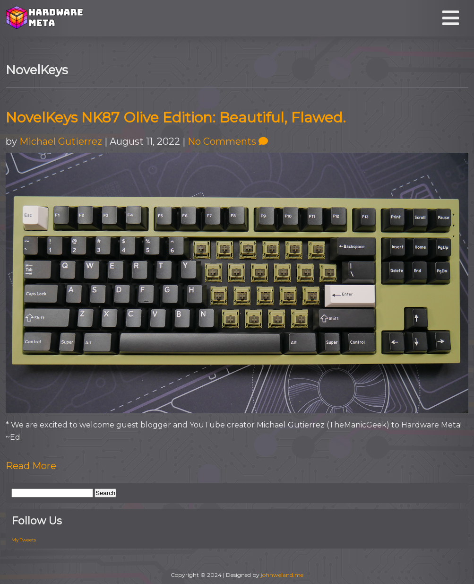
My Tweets (23, 540)
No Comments (228, 141)
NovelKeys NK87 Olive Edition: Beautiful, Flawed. (176, 117)
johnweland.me (282, 574)
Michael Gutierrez (60, 141)
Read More (31, 465)
